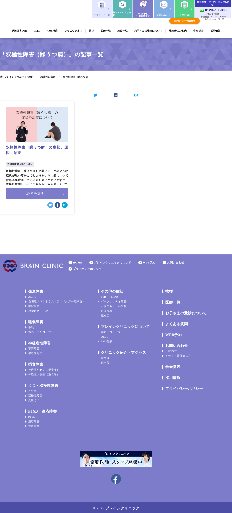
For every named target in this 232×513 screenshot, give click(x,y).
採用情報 (172, 376)
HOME (77, 261)
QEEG (105, 335)
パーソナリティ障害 (114, 300)
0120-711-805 (216, 10)
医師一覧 (172, 301)
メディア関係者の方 (178, 354)
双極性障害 (35, 394)
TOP (18, 76)
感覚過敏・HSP (38, 309)
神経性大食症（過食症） (44, 372)
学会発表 (172, 365)
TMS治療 (107, 340)
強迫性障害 (35, 351)
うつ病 (32, 389)
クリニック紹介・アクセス (123, 351)
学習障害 (34, 304)
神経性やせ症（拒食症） (44, 368)
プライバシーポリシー (87, 267)
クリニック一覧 (102, 15)
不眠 (31, 325)
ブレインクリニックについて (112, 261)
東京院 (105, 361)
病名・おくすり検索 (122, 14)
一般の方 (171, 349)
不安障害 (34, 347)
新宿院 (105, 356)
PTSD (32, 415)
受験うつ (34, 398)
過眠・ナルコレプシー (42, 330)
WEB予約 (143, 15)
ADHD (32, 295)
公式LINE (184, 15)
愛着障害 (34, 424)
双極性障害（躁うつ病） (20, 164)
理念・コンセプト (112, 330)
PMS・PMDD (109, 295)
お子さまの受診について (186, 312)
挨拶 (169, 290)
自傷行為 (106, 309)
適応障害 (34, 420)
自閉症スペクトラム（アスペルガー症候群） (56, 300)
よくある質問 (176, 322)
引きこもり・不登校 (114, 304)
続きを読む (35, 193)
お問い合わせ (164, 15)
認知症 (105, 314)
